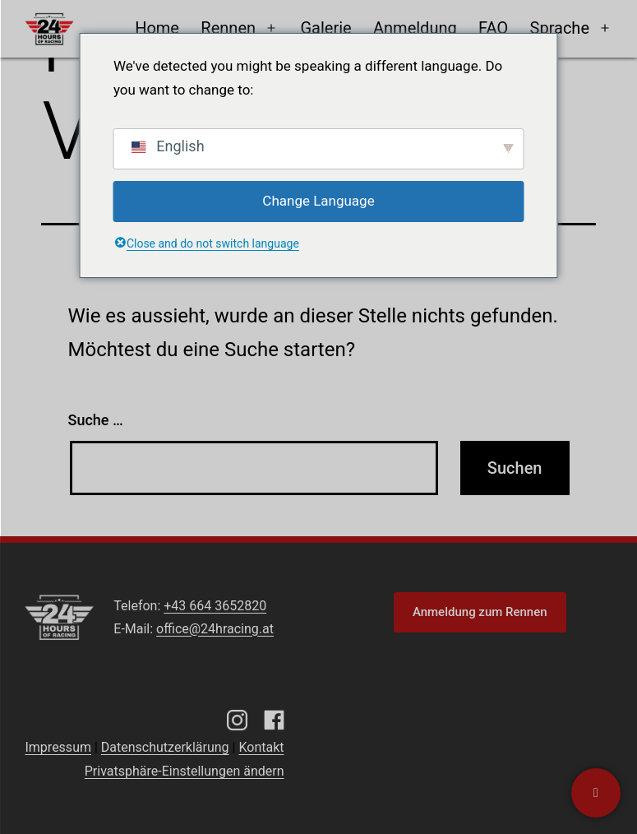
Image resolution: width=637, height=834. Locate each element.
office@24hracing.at (215, 629)
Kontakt (261, 747)
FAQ (493, 28)
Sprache (559, 28)
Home (157, 28)
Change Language (318, 200)
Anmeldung (415, 28)
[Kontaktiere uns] (596, 793)
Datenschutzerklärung (165, 747)
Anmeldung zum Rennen (480, 612)
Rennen (228, 28)
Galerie (325, 28)
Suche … (95, 420)
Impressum (58, 747)
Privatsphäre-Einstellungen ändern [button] (184, 771)
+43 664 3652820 (215, 606)
